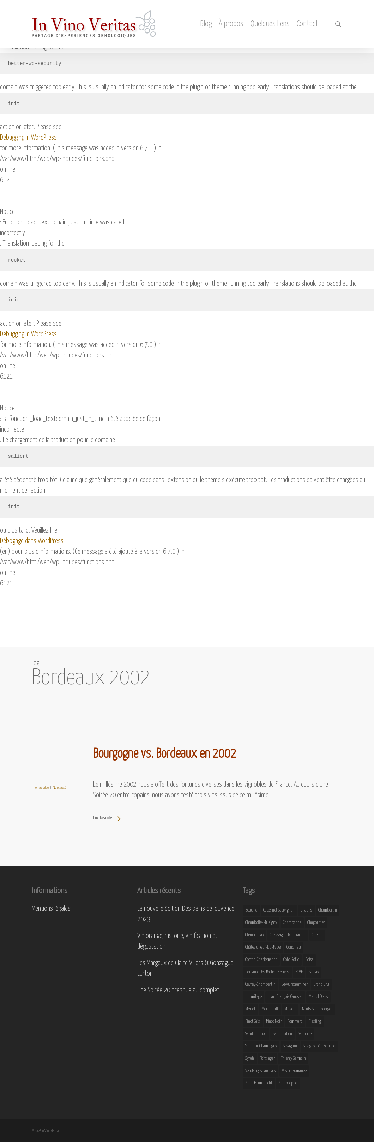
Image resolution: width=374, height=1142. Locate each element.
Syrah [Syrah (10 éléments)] (249, 1058)
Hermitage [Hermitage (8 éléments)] (253, 996)
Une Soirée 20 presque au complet (178, 990)
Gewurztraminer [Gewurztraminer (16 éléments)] (295, 984)
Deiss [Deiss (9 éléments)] (309, 959)
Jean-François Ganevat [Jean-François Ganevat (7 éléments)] (285, 996)
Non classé (59, 787)
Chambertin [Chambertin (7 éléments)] (327, 910)
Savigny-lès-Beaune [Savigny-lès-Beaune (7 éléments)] (319, 1046)
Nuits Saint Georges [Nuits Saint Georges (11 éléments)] (317, 1009)
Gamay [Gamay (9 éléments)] (314, 972)
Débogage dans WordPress (32, 541)
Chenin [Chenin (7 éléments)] (317, 935)
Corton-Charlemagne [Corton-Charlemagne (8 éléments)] (261, 959)
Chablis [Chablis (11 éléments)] (306, 910)
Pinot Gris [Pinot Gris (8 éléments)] (252, 1021)
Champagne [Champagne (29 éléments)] (292, 922)
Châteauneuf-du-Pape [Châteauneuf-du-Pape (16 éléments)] (262, 947)
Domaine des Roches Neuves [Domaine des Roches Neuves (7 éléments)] (267, 972)
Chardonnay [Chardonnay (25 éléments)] (254, 935)
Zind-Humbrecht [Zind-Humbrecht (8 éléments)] (258, 1083)
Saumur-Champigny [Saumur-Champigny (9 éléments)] (261, 1046)
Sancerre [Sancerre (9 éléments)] (305, 1034)
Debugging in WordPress (28, 137)
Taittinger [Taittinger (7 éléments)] (267, 1058)
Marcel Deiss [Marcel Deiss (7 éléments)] (318, 996)
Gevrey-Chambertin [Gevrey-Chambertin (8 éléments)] (260, 984)
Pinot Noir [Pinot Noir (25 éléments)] (274, 1021)
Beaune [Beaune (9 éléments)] (251, 910)
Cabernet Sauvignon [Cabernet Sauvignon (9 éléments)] (279, 910)
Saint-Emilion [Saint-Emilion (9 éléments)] (256, 1034)
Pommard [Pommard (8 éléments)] (295, 1021)
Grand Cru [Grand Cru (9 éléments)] (321, 984)
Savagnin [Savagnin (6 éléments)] (290, 1046)
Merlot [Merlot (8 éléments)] (250, 1009)
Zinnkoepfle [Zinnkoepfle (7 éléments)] (287, 1083)
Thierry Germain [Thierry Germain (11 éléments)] (293, 1058)
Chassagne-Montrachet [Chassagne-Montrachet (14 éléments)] (288, 935)
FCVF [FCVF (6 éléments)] (299, 972)
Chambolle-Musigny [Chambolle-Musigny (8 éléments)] (261, 922)
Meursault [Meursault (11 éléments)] (269, 1009)
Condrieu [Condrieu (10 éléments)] (293, 947)
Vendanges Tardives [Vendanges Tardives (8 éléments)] (260, 1071)
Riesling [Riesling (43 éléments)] (315, 1021)
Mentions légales (51, 909)
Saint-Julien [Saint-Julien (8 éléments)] (282, 1034)
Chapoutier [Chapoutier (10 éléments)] (316, 922)
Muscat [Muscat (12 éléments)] (290, 1009)
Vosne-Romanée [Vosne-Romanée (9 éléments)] (294, 1071)
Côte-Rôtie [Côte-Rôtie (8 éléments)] (291, 959)
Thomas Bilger (41, 787)
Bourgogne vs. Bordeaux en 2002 (164, 754)
